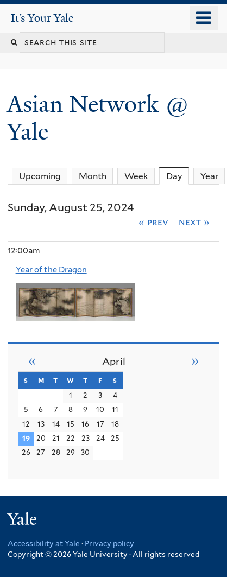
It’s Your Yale (42, 18)
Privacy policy (109, 543)
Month (92, 176)
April (113, 361)
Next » (194, 222)
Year (209, 176)
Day (178, 175)
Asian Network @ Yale (98, 117)
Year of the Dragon (51, 270)
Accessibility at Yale (44, 543)
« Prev (153, 222)
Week (136, 176)
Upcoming (40, 176)
